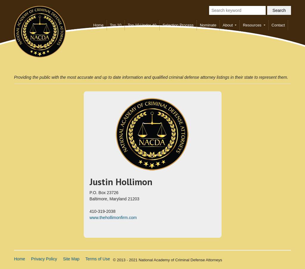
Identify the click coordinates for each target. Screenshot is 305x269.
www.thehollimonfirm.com (113, 217)
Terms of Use (97, 259)
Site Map (71, 259)
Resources (252, 25)
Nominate (208, 25)
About (228, 25)
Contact (278, 25)
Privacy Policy (44, 259)
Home (98, 25)
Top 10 (116, 25)
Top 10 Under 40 (142, 25)
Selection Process (178, 25)
